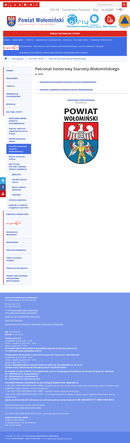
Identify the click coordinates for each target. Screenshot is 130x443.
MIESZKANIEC (19, 40)
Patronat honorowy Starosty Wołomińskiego (67, 58)
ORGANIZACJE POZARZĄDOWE (49, 40)
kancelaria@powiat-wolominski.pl (24, 310)
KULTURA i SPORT (82, 40)
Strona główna (18, 58)
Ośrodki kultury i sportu (19, 180)
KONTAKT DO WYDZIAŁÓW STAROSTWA (22, 316)
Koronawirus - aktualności (32, 46)
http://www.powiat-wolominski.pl (23, 313)
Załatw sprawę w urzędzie (91, 46)
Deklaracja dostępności (31, 52)
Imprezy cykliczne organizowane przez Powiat (18, 131)
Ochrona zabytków (17, 200)
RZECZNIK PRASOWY (14, 320)
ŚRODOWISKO (52, 46)
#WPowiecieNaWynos (68, 46)
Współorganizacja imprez (17, 140)
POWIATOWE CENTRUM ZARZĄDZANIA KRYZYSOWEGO (65, 52)
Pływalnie (16, 195)
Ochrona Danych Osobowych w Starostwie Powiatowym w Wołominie (34, 324)
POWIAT (8, 40)
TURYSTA (30, 40)
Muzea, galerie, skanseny (19, 188)
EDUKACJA (68, 40)
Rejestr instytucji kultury (17, 157)
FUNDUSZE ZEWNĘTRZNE (102, 40)
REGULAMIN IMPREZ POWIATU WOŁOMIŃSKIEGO (18, 121)
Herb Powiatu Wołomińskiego (81, 100)
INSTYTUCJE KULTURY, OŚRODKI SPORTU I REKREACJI (18, 166)
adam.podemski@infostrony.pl (59, 438)
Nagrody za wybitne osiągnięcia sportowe (19, 206)
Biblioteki (16, 174)
